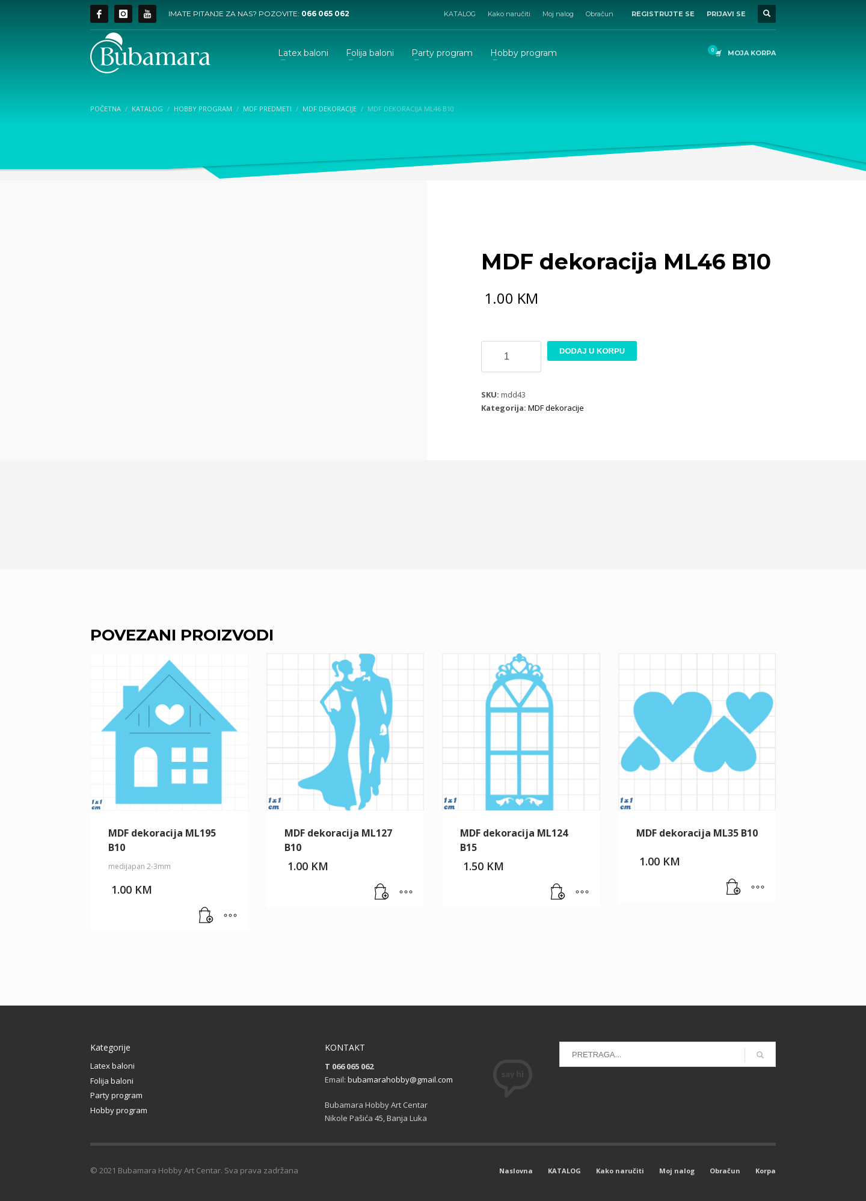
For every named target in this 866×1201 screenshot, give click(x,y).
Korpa (765, 1170)
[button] (206, 916)
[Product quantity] (511, 356)
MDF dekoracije (556, 407)
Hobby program (118, 1110)
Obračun (599, 14)
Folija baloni (112, 1080)
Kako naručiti (509, 14)
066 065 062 (325, 13)
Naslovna (516, 1170)
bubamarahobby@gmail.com (400, 1079)
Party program (116, 1095)
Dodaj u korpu (592, 350)
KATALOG (460, 14)
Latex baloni (112, 1065)
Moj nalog (558, 14)
